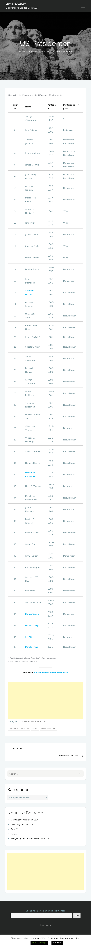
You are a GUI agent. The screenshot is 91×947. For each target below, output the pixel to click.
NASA (14, 833)
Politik (35, 728)
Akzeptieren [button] (57, 943)
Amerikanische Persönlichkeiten (51, 672)
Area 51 (15, 829)
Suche (76, 915)
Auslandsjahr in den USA (22, 824)
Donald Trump (32, 625)
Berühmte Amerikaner (19, 728)
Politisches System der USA (33, 721)
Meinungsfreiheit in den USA (24, 819)
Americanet (16, 4)
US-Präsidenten (48, 728)
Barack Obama (32, 614)
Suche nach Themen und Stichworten (45, 910)
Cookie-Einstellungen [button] (39, 943)
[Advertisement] (45, 700)
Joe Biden (29, 637)
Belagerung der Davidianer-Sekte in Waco (31, 838)
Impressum (45, 925)
